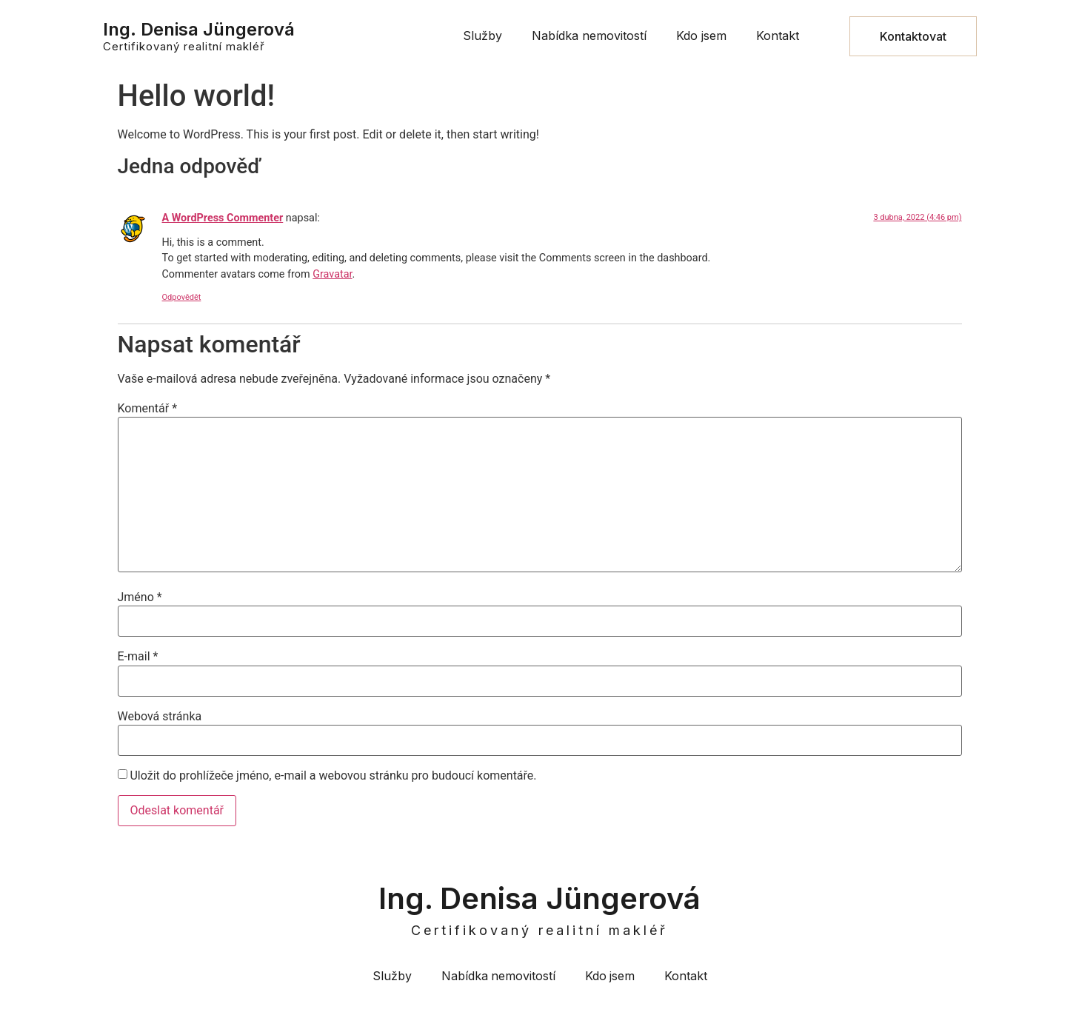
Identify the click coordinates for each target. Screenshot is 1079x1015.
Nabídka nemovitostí (589, 35)
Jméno (140, 597)
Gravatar (332, 274)
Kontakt (777, 35)
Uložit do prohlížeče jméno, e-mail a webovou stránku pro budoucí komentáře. (333, 776)
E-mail (138, 657)
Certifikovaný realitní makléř (184, 46)
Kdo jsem (701, 35)
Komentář (148, 409)
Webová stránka (160, 717)
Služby (482, 35)
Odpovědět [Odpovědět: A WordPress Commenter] (181, 297)
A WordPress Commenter (223, 218)
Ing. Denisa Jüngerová (199, 29)
